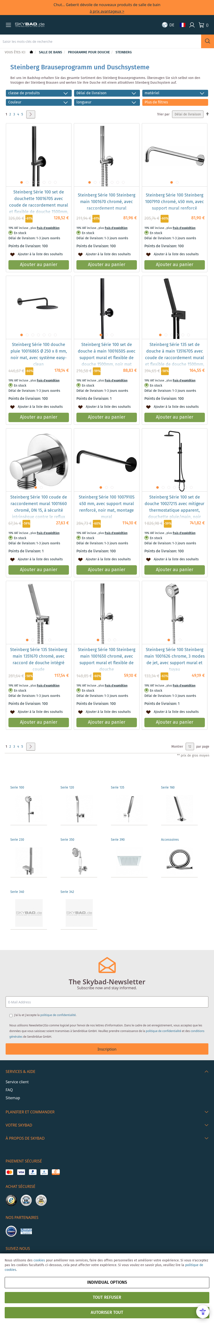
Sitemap (13, 1097)
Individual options (107, 1282)
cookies (39, 1260)
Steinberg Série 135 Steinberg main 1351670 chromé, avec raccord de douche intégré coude (38, 660)
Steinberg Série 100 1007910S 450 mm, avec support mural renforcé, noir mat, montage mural (107, 507)
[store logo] (30, 25)
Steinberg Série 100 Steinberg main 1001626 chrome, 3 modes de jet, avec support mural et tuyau (174, 660)
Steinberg (124, 52)
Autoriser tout (107, 1312)
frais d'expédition (48, 228)
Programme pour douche (89, 52)
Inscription (107, 1049)
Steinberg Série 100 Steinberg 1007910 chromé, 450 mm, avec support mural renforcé (174, 202)
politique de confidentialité (58, 1015)
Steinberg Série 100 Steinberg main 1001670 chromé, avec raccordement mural (106, 202)
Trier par (163, 114)
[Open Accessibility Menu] (202, 1311)
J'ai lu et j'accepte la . (45, 1015)
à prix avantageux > (107, 11)
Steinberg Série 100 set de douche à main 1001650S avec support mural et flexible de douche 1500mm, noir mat (106, 355)
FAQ (9, 1089)
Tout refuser (107, 1297)
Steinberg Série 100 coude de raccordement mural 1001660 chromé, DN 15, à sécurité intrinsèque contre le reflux (38, 507)
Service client (17, 1081)
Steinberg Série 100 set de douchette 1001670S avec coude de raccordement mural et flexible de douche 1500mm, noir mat (38, 205)
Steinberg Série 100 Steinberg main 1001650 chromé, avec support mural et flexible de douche (106, 660)
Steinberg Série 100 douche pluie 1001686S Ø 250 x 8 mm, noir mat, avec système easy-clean (39, 355)
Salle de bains (51, 52)
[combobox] (100, 41)
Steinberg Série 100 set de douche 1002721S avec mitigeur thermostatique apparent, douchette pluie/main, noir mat (174, 510)
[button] (8, 25)
